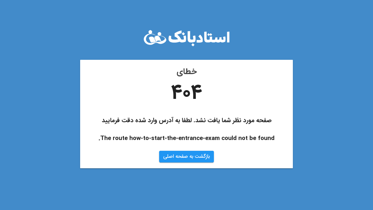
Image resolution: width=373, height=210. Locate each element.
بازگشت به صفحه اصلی (186, 156)
